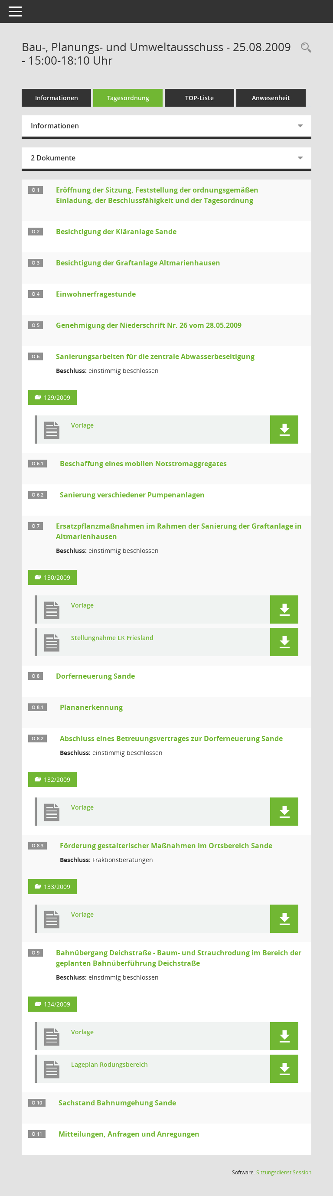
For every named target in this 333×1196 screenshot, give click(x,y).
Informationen (56, 98)
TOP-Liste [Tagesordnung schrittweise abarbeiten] (199, 98)
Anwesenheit (271, 98)
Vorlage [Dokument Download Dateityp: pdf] (82, 425)
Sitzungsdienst (283, 1172)
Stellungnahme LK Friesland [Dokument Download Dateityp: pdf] (112, 638)
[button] (284, 429)
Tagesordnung (128, 98)
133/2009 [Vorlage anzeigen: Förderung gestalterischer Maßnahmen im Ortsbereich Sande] (57, 886)
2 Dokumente (53, 158)
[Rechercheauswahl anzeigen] (304, 48)
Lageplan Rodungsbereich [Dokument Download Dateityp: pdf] (109, 1065)
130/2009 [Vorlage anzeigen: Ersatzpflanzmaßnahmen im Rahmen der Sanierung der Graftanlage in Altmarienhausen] (57, 577)
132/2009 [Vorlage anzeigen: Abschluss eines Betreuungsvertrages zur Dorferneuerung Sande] (57, 779)
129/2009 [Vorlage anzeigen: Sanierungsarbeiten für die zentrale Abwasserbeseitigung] (57, 397)
